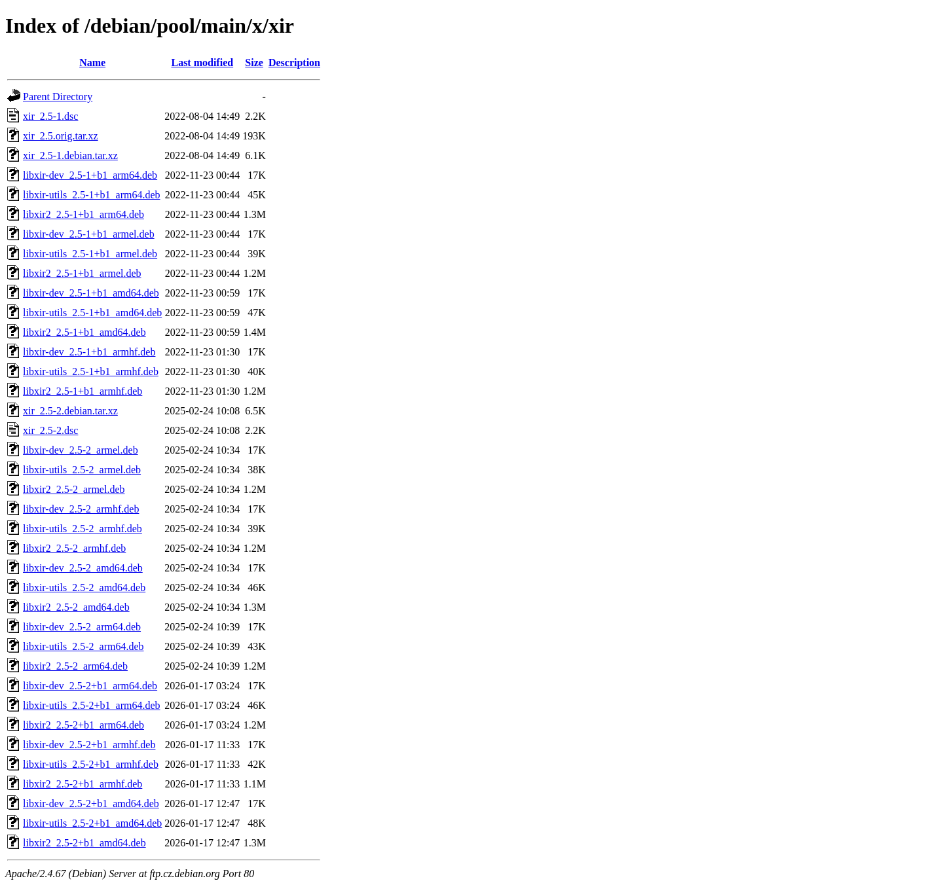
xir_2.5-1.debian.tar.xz (70, 155)
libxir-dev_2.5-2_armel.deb (80, 450)
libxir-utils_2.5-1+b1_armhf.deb (90, 371)
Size (254, 62)
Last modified (202, 62)
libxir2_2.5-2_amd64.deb (76, 607)
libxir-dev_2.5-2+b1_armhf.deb (89, 744)
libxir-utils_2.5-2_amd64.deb (84, 587)
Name (92, 62)
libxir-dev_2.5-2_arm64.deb (82, 626)
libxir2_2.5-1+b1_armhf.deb (82, 391)
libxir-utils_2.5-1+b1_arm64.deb (91, 194)
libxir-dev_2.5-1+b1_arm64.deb (90, 175)
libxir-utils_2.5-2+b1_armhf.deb (90, 764)
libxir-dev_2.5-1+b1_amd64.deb (91, 292)
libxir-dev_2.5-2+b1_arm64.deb (90, 685)
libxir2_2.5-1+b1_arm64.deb (83, 214)
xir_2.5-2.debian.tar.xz (70, 410)
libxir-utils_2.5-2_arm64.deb (83, 646)
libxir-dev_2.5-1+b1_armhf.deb (89, 351)
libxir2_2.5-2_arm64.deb (75, 666)
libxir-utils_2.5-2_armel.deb (82, 469)
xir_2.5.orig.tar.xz (60, 135)
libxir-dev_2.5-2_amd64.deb (83, 567)
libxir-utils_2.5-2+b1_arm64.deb (91, 705)
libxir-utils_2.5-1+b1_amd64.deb (92, 312)
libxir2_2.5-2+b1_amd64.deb (84, 842)
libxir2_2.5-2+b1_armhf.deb (82, 783)
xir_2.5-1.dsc (50, 116)
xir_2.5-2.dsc (50, 430)
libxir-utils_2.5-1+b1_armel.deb (90, 253)
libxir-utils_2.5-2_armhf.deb (82, 528)
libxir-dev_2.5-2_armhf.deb (81, 509)
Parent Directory (57, 96)
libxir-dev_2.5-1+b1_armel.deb (89, 234)
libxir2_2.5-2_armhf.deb (74, 548)
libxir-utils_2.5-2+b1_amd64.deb (92, 823)
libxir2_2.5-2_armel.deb (74, 489)
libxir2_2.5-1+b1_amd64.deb (84, 332)
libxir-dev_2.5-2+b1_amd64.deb (91, 803)
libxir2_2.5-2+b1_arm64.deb (83, 725)
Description (294, 62)
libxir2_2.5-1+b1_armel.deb (82, 273)
